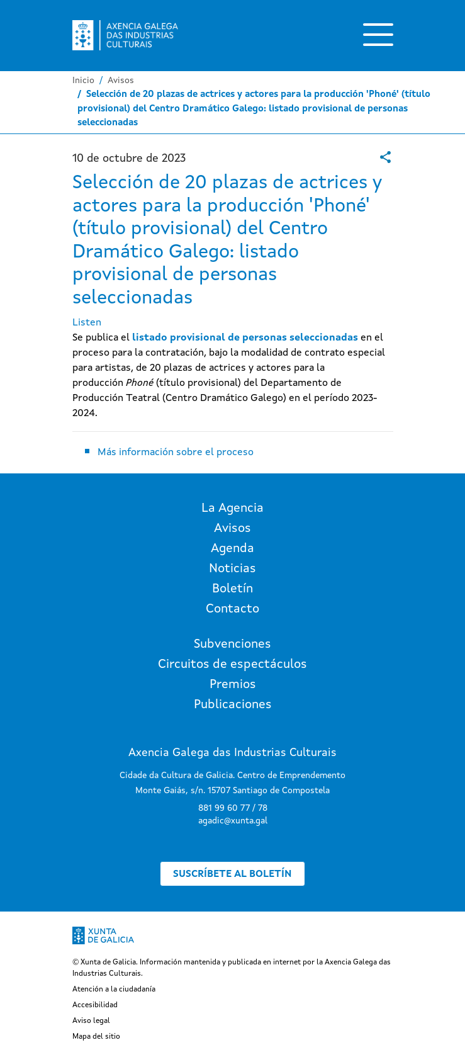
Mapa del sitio (96, 1037)
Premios (233, 685)
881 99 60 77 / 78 (232, 808)
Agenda (232, 549)
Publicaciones (233, 705)
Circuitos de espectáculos (232, 664)
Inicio (83, 80)
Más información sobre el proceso (176, 453)
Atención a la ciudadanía (113, 989)
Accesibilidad (95, 1005)
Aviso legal (91, 1021)
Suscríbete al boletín (232, 874)
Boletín (232, 589)
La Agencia (232, 508)
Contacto (232, 609)
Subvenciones (232, 644)
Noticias (232, 569)
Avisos (121, 80)
